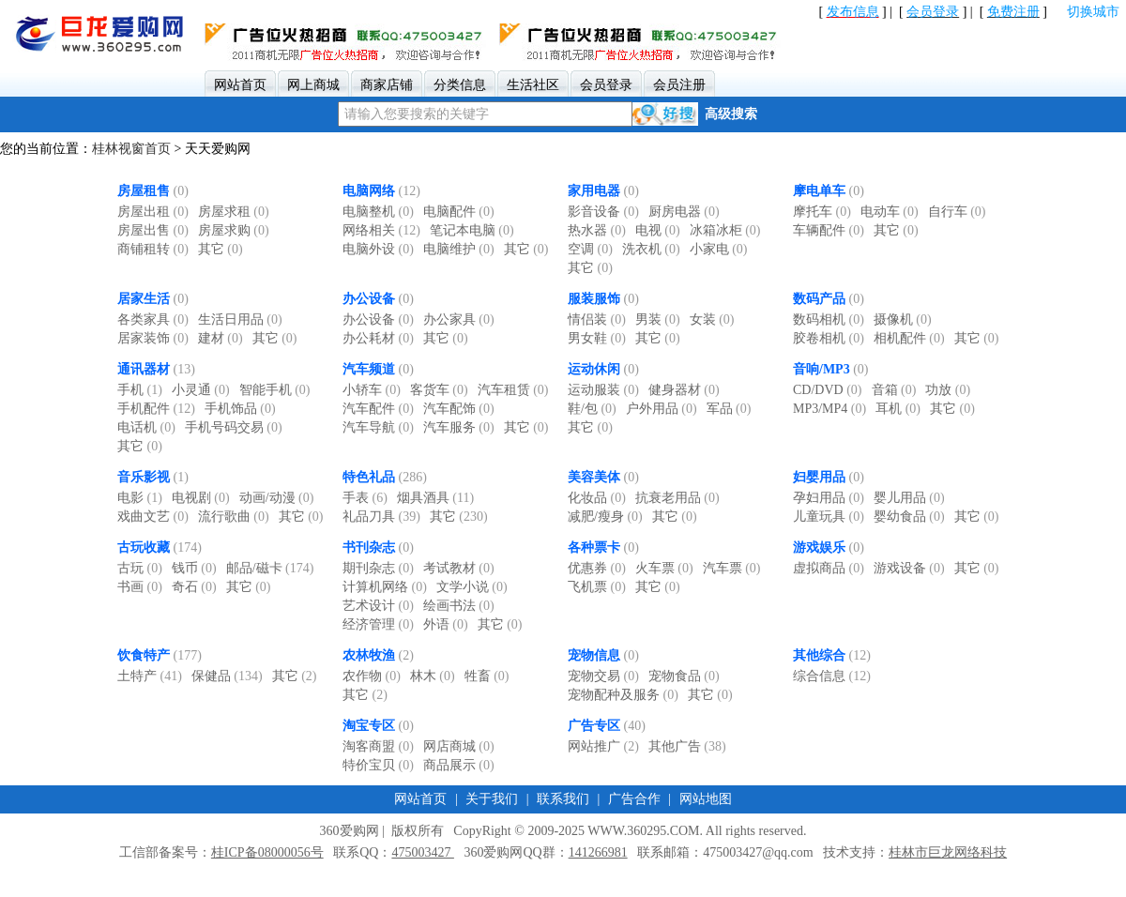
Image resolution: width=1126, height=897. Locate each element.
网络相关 (381, 230)
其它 (220, 249)
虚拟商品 (828, 568)
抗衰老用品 (677, 498)
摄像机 (903, 319)
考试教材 (459, 568)
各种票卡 (594, 547)
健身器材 (684, 390)
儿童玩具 (828, 516)
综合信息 (832, 676)
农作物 (371, 676)
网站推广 (603, 746)
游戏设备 (909, 568)
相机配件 (909, 338)
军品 (729, 409)
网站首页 (420, 799)
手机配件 (156, 409)
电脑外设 (378, 249)
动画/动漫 (276, 498)
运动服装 (603, 390)
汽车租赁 (513, 390)
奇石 (194, 587)
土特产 (149, 676)
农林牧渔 (368, 655)
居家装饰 (153, 338)
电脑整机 (378, 212)
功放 (947, 390)
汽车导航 (378, 427)
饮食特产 (143, 655)
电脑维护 (459, 249)
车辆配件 (828, 230)
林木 (432, 676)
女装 (712, 319)
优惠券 (597, 568)
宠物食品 (684, 676)
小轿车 (371, 390)
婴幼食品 (909, 516)
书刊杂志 (368, 547)
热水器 (597, 230)
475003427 (422, 852)
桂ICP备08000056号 (267, 852)
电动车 (889, 212)
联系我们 (563, 799)
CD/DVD (827, 390)
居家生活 (143, 299)
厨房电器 (684, 212)
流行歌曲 (233, 516)
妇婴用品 (819, 477)
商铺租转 (153, 249)
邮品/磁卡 (270, 568)
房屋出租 (153, 212)
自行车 (957, 212)
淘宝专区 (368, 726)
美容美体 (594, 477)
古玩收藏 (143, 547)
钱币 (194, 568)
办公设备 (368, 299)
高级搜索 (731, 114)
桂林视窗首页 (131, 149)
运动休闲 (594, 369)
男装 (657, 319)
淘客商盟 (378, 746)
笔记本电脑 (472, 230)
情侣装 (597, 319)
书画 (139, 587)
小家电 (719, 249)
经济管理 (378, 624)
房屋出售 (153, 230)
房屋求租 (233, 212)
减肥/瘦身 (605, 516)
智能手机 (275, 390)
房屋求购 (233, 230)
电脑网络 (368, 191)
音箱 (894, 390)
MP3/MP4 (829, 409)
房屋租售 (143, 191)
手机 (139, 390)
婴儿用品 (909, 498)
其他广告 (687, 746)
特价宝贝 (378, 765)
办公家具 (459, 319)
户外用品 (661, 409)
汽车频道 (368, 369)
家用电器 (594, 191)
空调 (590, 249)
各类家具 (153, 319)
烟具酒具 (435, 498)
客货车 (439, 390)
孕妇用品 (828, 498)
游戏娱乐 (819, 547)
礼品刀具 (381, 516)
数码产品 (819, 299)
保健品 (227, 676)
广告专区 (594, 726)
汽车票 (732, 568)
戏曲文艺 (153, 516)
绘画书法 (459, 606)
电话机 (146, 427)
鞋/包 (592, 409)
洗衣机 (651, 249)
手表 (365, 498)
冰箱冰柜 (725, 230)
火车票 (664, 568)
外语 (445, 624)
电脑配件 (459, 212)
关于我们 (491, 799)
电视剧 (201, 498)
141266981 (598, 852)
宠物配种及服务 (623, 695)
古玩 (139, 568)
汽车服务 (459, 427)
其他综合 (819, 655)
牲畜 (487, 676)
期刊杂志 (378, 568)
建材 (220, 338)
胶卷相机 (828, 338)
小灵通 (201, 390)
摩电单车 (819, 191)
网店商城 (459, 746)
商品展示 (459, 765)
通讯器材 (143, 369)
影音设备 (603, 212)
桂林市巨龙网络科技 (948, 852)
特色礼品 (368, 477)
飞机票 (597, 587)
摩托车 (822, 212)
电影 (139, 498)
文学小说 (472, 587)
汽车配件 (378, 409)
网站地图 (705, 799)
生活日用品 (240, 319)
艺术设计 (378, 606)
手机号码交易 (233, 427)
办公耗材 (378, 338)
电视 (657, 230)
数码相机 (828, 319)
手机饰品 (240, 409)
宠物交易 (603, 676)
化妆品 (597, 498)
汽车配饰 (459, 409)
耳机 (898, 409)
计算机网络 (384, 587)
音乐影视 (143, 477)
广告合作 (634, 799)
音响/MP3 (821, 369)
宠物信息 (594, 655)
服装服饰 (594, 299)
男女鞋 (597, 338)
